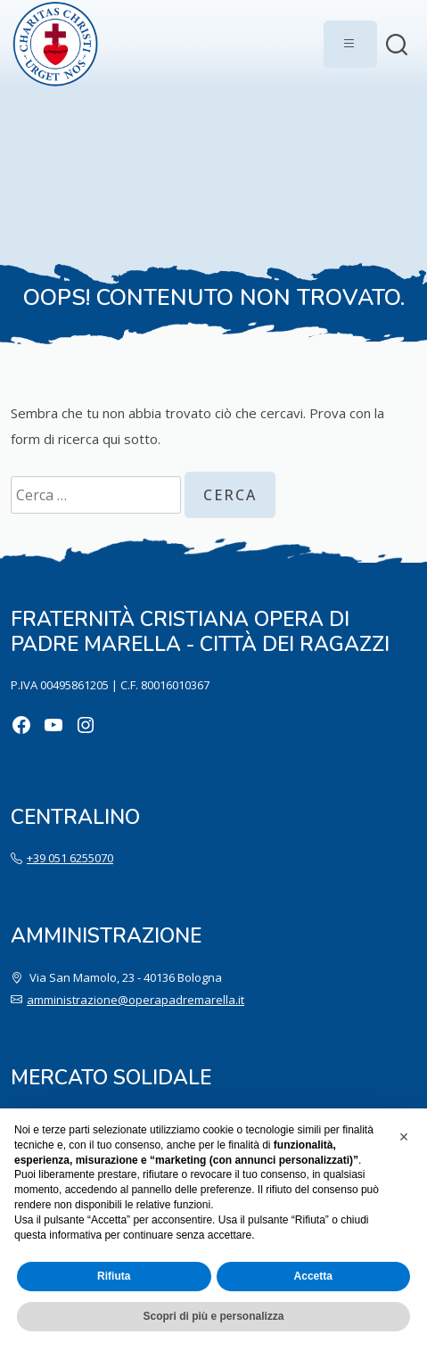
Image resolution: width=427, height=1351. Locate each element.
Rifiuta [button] (113, 1276)
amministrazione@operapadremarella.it (135, 1000)
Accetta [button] (313, 1276)
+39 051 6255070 (70, 858)
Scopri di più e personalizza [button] (213, 1316)
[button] (404, 1137)
